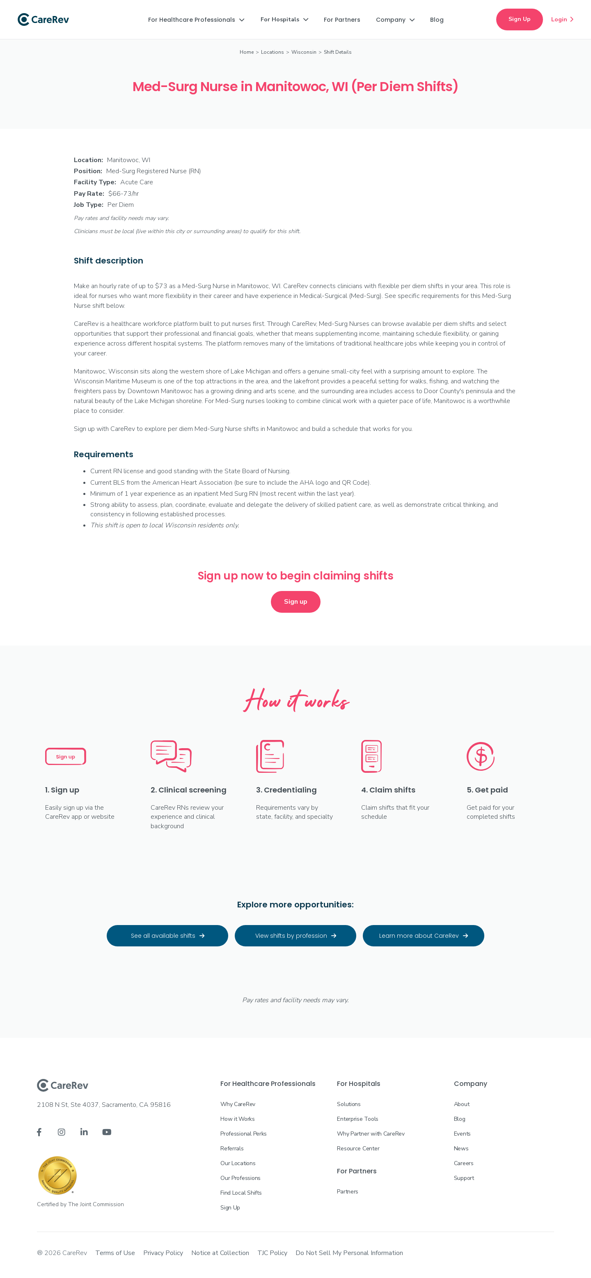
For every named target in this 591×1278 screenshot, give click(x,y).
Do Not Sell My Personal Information (349, 1252)
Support (464, 1178)
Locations (272, 52)
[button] (196, 19)
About (462, 1104)
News (461, 1148)
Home (247, 52)
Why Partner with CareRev (370, 1134)
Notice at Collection (220, 1252)
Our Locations (237, 1163)
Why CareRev (237, 1104)
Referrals (231, 1148)
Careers (464, 1163)
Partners (347, 1192)
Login (562, 19)
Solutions (348, 1104)
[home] (43, 19)
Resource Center (358, 1148)
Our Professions (240, 1178)
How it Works (237, 1119)
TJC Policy (272, 1252)
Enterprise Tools (357, 1119)
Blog (459, 1119)
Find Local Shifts (240, 1193)
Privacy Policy (163, 1252)
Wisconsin (303, 52)
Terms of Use (115, 1252)
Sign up (295, 601)
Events (462, 1134)
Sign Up (520, 19)
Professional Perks (243, 1134)
